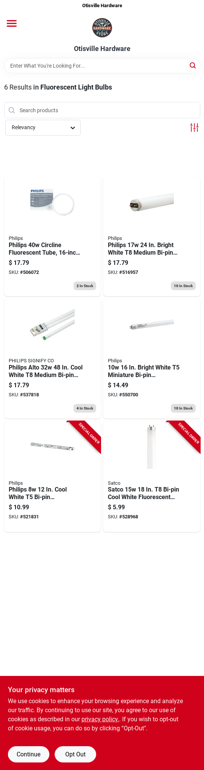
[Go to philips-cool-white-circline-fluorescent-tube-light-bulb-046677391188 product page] (52, 236)
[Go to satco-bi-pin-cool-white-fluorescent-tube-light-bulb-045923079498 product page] (151, 476)
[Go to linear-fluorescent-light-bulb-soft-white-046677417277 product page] (151, 359)
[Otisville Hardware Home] (102, 28)
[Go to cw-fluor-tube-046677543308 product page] (52, 359)
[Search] (193, 65)
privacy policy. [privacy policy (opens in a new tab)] (100, 719)
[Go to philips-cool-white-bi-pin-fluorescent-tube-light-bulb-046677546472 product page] (52, 476)
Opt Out (75, 754)
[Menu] (12, 23)
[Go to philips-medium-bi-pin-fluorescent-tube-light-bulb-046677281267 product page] (151, 236)
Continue (28, 754)
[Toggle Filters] (194, 127)
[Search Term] (102, 65)
